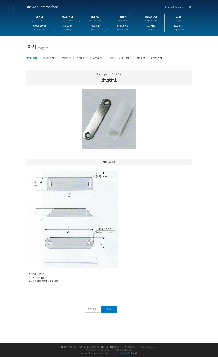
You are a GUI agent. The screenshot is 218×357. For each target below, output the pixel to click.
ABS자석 (97, 58)
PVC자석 (66, 58)
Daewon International (42, 6)
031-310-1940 (118, 347)
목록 (109, 309)
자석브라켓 (156, 58)
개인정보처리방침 (124, 353)
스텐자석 (112, 58)
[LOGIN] (134, 353)
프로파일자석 (49, 58)
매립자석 (126, 58)
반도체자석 (31, 58)
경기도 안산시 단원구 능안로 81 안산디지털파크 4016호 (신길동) (110, 350)
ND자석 (141, 58)
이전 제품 (92, 309)
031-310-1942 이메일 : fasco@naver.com (142, 347)
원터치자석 (82, 58)
